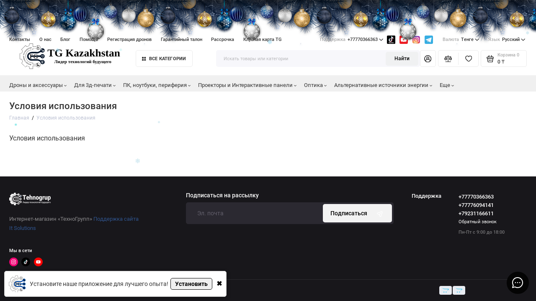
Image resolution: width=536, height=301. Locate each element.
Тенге (461, 40)
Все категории (164, 58)
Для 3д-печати (95, 85)
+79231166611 (476, 213)
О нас (45, 39)
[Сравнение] (448, 58)
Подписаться (357, 213)
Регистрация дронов (129, 39)
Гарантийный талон (181, 39)
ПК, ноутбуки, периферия (157, 85)
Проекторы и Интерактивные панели (247, 85)
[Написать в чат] (517, 282)
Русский (507, 40)
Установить (191, 284)
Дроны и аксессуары (38, 85)
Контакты (19, 39)
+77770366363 (352, 40)
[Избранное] (468, 58)
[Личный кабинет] (428, 58)
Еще (447, 85)
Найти (402, 58)
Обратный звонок (478, 221)
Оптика (315, 85)
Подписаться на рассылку (222, 196)
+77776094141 (476, 205)
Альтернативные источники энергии (383, 85)
